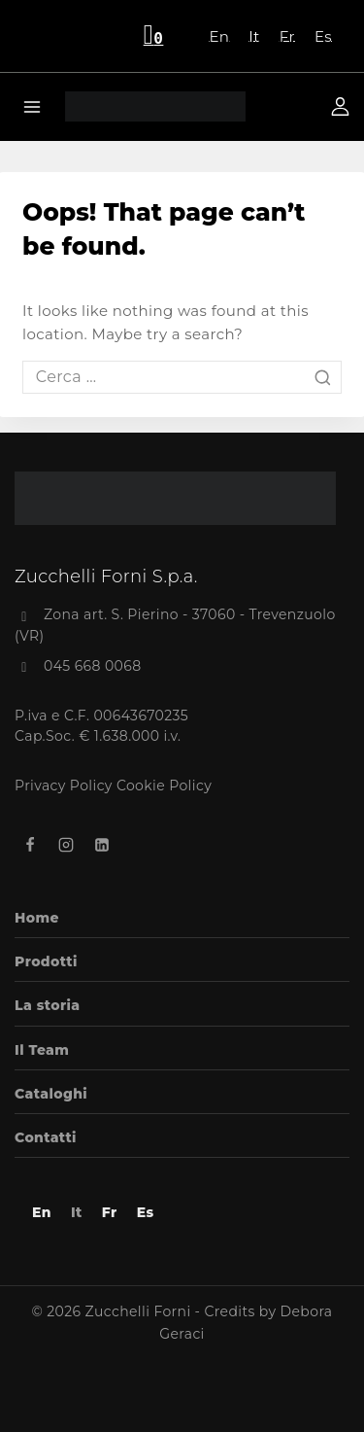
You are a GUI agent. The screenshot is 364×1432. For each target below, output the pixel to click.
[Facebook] (30, 844)
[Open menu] (32, 106)
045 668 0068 (93, 666)
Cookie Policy (164, 785)
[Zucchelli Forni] (155, 106)
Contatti (46, 1137)
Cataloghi (51, 1093)
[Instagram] (66, 844)
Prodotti (46, 961)
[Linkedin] (101, 844)
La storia (47, 1005)
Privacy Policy (64, 785)
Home (37, 917)
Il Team (42, 1050)
